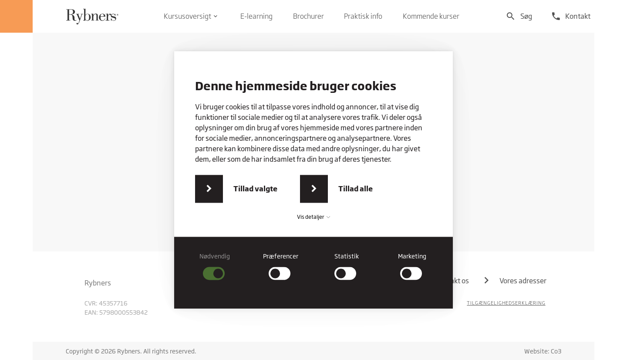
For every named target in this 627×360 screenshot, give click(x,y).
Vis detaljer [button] (313, 217)
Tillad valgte (255, 188)
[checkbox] (215, 266)
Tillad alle (355, 188)
